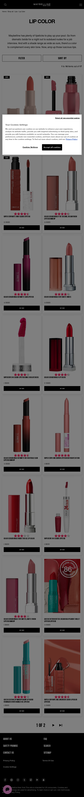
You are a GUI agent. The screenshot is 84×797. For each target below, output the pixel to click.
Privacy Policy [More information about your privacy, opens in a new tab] (71, 139)
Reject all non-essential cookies (67, 118)
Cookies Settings (30, 147)
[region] (42, 134)
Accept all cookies (52, 147)
